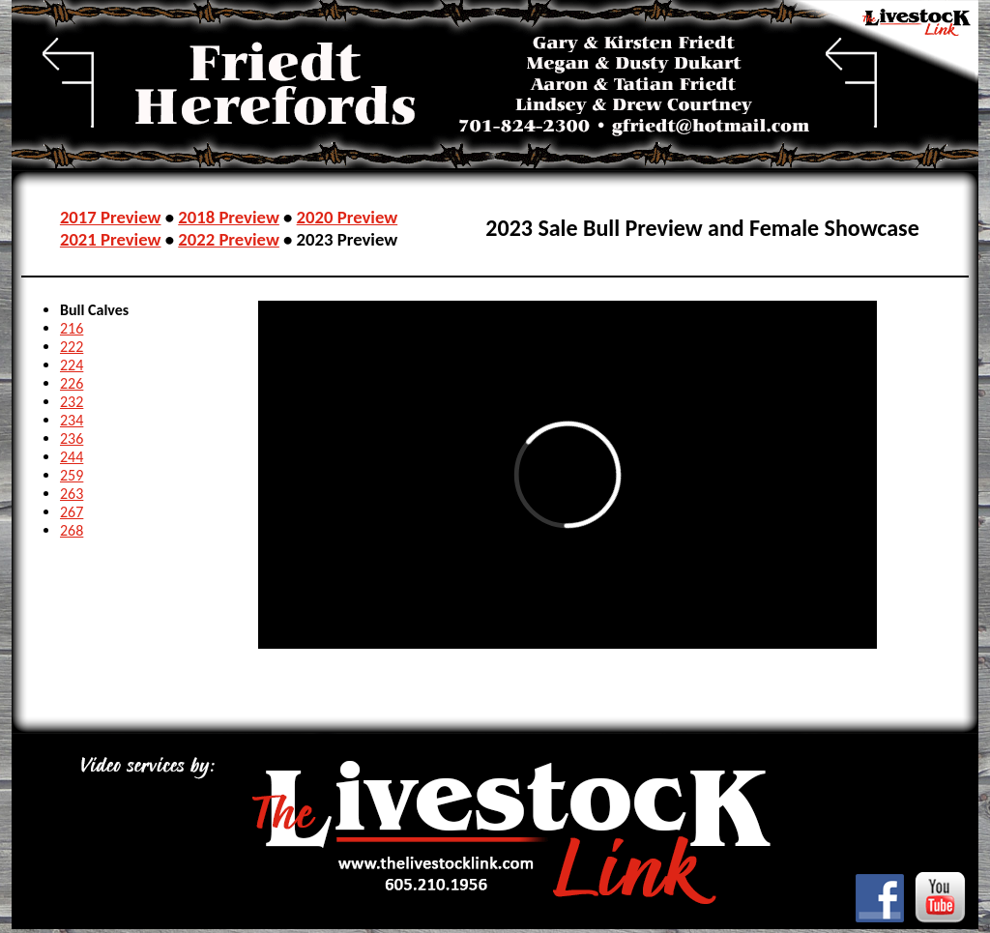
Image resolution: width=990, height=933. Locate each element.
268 (71, 530)
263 (71, 493)
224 (71, 365)
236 (71, 438)
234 (71, 420)
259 (71, 475)
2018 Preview (228, 217)
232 (71, 402)
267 (71, 512)
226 (71, 383)
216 (71, 328)
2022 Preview (228, 239)
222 (71, 346)
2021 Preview (110, 239)
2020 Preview (347, 217)
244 (71, 457)
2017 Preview (110, 217)
